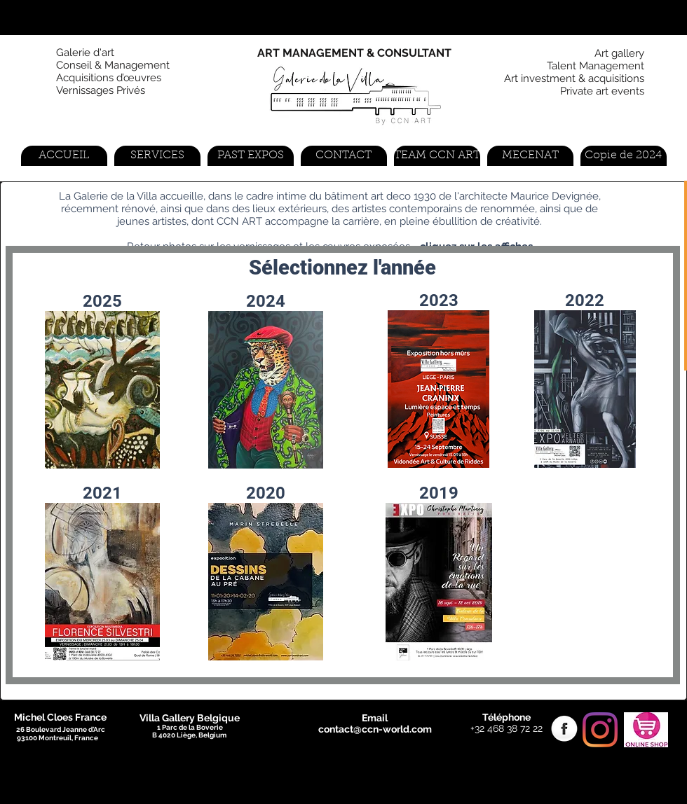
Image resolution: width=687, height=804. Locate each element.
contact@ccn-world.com (375, 729)
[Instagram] (600, 729)
